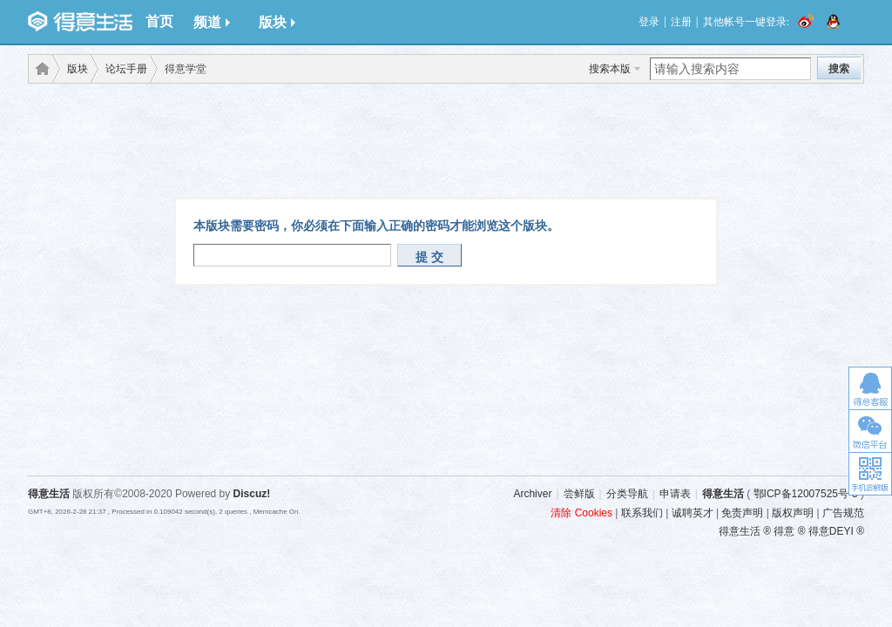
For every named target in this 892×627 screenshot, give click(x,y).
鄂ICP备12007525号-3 (805, 494)
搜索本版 (610, 69)
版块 (277, 22)
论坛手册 (126, 69)
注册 (681, 22)
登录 (649, 22)
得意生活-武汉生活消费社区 (39, 69)
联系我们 (642, 513)
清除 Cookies (581, 513)
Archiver (532, 494)
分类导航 (627, 494)
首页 (159, 21)
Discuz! (252, 494)
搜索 (838, 69)
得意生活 (723, 494)
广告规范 (843, 513)
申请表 (675, 494)
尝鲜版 (579, 494)
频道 (211, 22)
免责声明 (742, 513)
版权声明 (793, 513)
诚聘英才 (692, 513)
